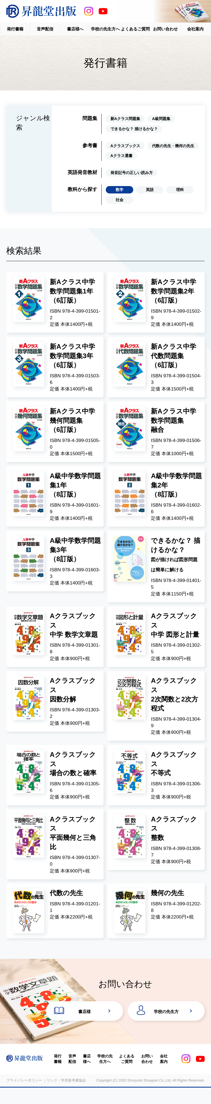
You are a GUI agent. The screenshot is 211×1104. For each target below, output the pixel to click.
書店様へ (75, 29)
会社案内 (195, 29)
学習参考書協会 (73, 1097)
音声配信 (45, 29)
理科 (180, 189)
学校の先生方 (166, 1026)
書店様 (84, 1026)
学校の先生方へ (105, 29)
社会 (119, 200)
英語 (150, 189)
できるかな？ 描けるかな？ (134, 129)
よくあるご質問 (135, 29)
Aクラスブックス (125, 146)
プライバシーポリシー (24, 1097)
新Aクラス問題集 (125, 118)
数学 (119, 189)
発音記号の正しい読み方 (131, 172)
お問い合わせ (165, 29)
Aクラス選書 (121, 155)
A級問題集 (161, 118)
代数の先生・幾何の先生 (173, 146)
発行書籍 (15, 29)
